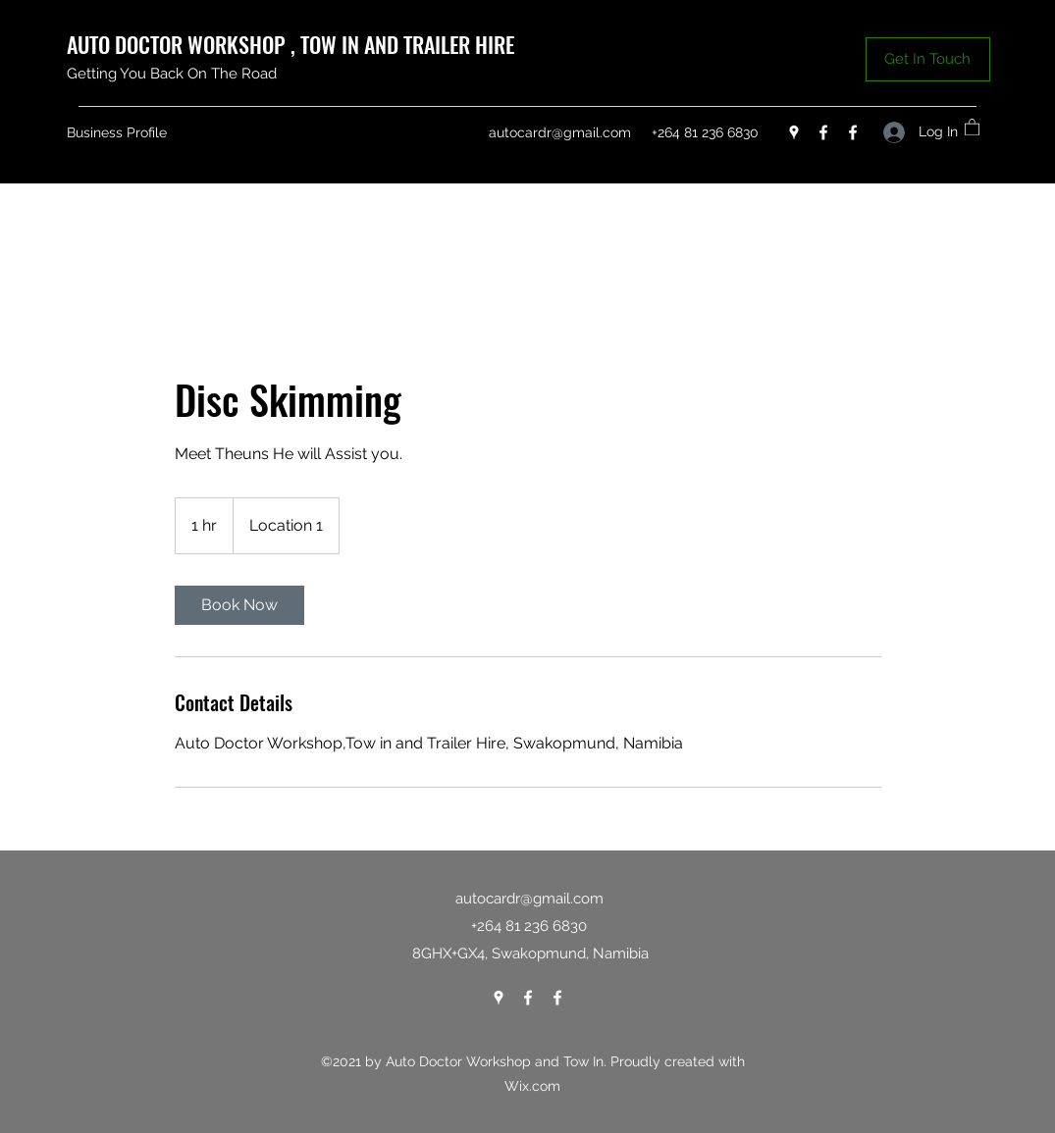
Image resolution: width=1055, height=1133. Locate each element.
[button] (928, 59)
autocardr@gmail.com (560, 132)
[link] (239, 605)
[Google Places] (794, 132)
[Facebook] (823, 132)
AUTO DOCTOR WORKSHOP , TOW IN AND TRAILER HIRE (293, 44)
